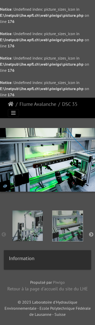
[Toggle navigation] (13, 113)
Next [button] (91, 234)
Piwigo (59, 282)
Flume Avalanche (38, 104)
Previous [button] (3, 234)
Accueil (11, 104)
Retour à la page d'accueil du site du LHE (47, 289)
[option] (28, 233)
